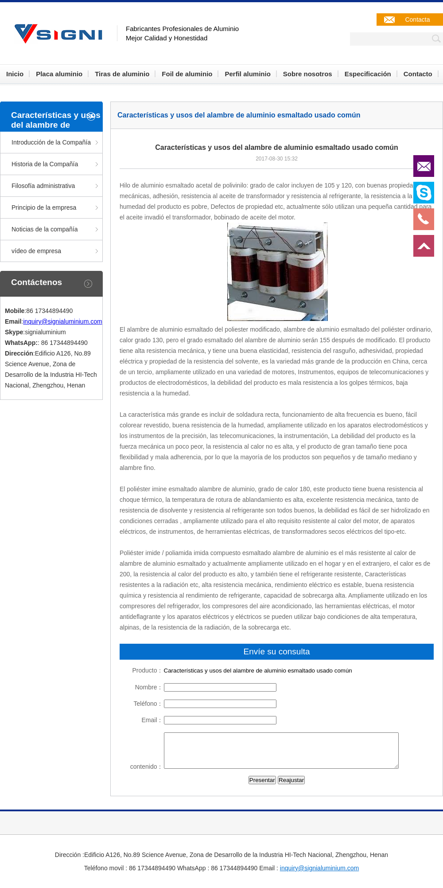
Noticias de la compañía (45, 229)
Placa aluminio (59, 74)
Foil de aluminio (187, 74)
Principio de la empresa (44, 207)
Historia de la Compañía (45, 164)
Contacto (418, 74)
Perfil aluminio (247, 74)
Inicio (14, 74)
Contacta (417, 19)
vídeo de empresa (36, 250)
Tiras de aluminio (122, 74)
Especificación (368, 74)
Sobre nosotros (307, 74)
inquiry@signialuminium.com (62, 321)
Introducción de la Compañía (51, 142)
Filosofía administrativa (43, 185)
